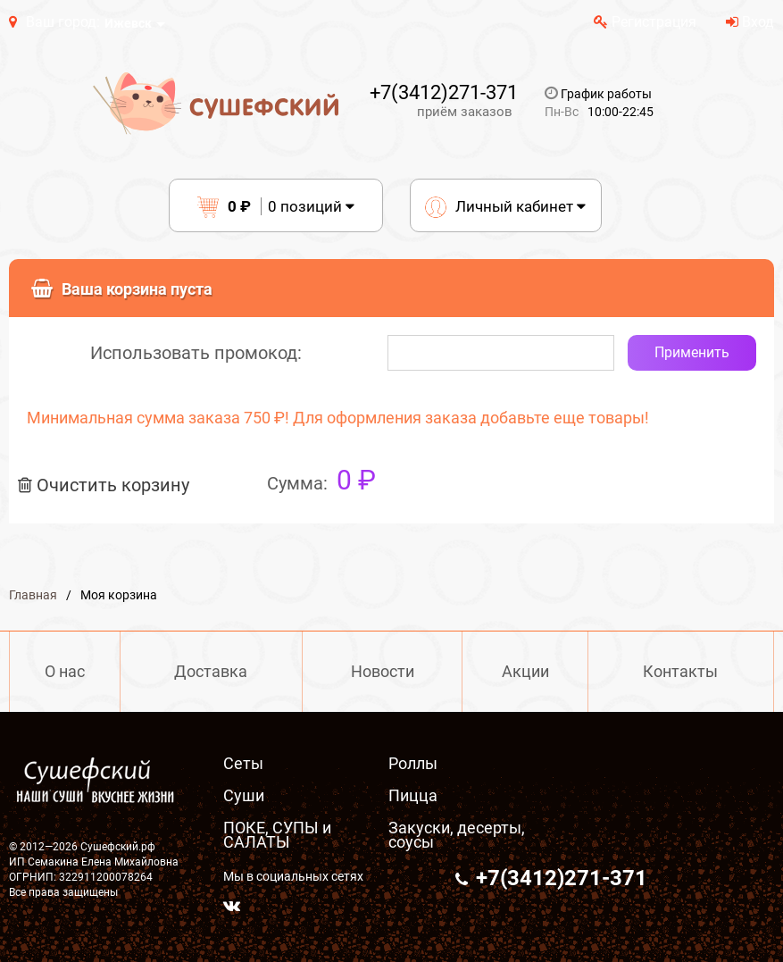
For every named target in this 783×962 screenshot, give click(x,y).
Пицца (412, 795)
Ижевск (128, 23)
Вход (750, 21)
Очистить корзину (103, 485)
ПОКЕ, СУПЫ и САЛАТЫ (277, 834)
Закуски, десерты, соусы (456, 834)
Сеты (243, 763)
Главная (33, 595)
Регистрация (645, 21)
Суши (243, 795)
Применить (691, 352)
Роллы (412, 763)
